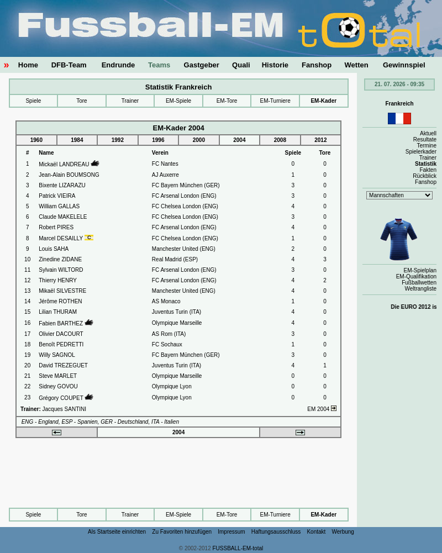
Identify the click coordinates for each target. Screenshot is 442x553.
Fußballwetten (419, 283)
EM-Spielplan (420, 270)
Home (28, 65)
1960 (36, 140)
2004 (239, 140)
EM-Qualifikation (416, 276)
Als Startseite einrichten (117, 532)
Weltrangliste (420, 289)
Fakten (427, 170)
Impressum (231, 532)
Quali (241, 65)
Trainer (130, 101)
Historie (275, 65)
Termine (426, 146)
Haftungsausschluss (276, 532)
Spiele (33, 101)
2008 (280, 140)
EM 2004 (321, 409)
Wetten (357, 65)
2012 (320, 140)
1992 (118, 140)
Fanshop (317, 65)
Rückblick (424, 176)
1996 (158, 140)
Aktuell (428, 133)
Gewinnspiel (404, 65)
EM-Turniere (275, 101)
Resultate (424, 139)
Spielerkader (421, 152)
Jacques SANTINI (64, 409)
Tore (81, 101)
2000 (199, 140)
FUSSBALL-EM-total (238, 548)
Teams (159, 65)
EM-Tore (227, 101)
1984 (77, 140)
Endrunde (118, 65)
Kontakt (316, 532)
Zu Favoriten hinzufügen (182, 532)
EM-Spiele (178, 101)
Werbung (343, 532)
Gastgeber (201, 65)
